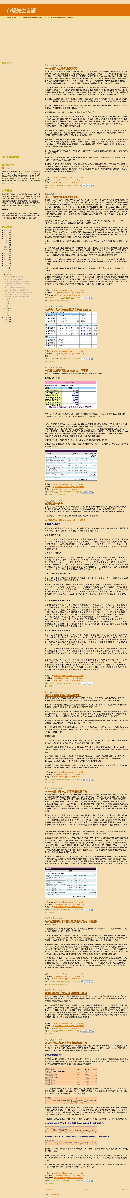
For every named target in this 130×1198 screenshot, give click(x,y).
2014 (6, 255)
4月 (7, 308)
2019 (6, 245)
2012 (6, 259)
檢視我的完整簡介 (8, 184)
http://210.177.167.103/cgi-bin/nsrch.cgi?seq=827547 (65, 520)
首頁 (86, 1189)
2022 (6, 238)
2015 (6, 253)
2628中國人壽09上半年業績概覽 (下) (66, 791)
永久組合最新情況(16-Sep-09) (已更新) (67, 370)
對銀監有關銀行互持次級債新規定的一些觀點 (71, 921)
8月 (7, 299)
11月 (7, 270)
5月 (7, 306)
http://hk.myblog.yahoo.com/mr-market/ (68, 182)
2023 (6, 236)
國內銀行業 (64, 300)
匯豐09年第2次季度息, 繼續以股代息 (66, 993)
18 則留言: (78, 492)
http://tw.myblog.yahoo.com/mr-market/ (68, 177)
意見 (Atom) (54, 1194)
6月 (7, 303)
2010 (6, 263)
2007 (6, 319)
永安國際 (51, 782)
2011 (6, 261)
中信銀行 (51, 300)
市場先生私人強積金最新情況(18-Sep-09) (68, 309)
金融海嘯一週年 (54, 503)
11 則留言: (78, 779)
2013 (6, 257)
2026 (6, 230)
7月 (7, 301)
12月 (7, 268)
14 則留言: (78, 185)
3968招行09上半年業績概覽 (61, 68)
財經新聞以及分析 (54, 984)
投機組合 (57, 300)
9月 (7, 275)
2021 (6, 240)
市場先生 (7, 168)
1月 (7, 315)
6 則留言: (78, 683)
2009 (6, 265)
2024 (6, 234)
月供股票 (51, 361)
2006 (6, 322)
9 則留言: (78, 298)
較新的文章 (49, 1189)
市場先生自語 (21, 10)
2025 (6, 232)
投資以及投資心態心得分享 (57, 494)
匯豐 (50, 686)
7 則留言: (78, 981)
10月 (7, 272)
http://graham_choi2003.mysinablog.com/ (68, 180)
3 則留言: (78, 358)
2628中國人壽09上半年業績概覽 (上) (66, 1042)
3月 (7, 310)
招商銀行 (51, 188)
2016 (6, 251)
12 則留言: (78, 1031)
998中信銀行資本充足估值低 (61, 196)
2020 (6, 243)
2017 (6, 249)
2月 (7, 313)
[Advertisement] (65, 27)
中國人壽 (51, 912)
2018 (6, 247)
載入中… (5, 67)
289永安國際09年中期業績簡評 (63, 695)
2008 (6, 317)
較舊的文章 (124, 1189)
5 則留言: (78, 909)
